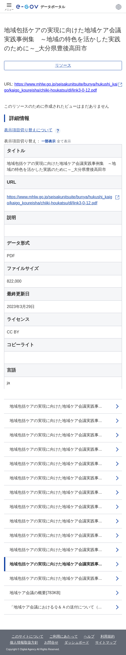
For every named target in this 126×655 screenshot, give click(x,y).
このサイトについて (27, 636)
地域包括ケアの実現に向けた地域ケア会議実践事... (56, 406)
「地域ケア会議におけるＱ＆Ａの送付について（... (56, 607)
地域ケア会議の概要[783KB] (35, 593)
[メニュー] (9, 6)
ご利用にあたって (63, 636)
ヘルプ (89, 636)
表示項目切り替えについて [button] (32, 130)
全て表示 (64, 141)
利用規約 (107, 636)
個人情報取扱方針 (24, 642)
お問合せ (51, 642)
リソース (63, 65)
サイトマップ (105, 642)
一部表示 (48, 141)
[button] (118, 7)
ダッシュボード (76, 642)
